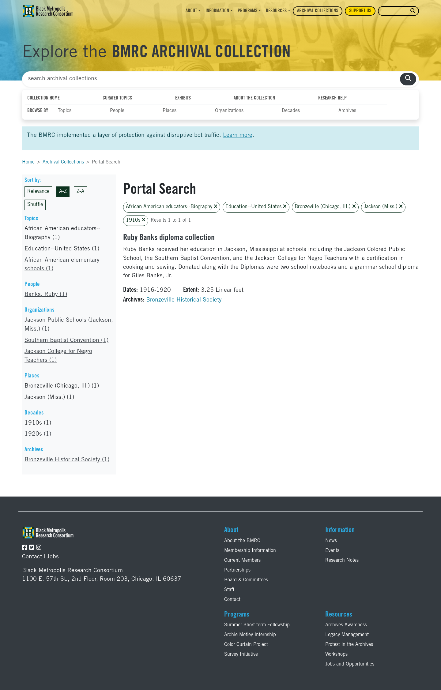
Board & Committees (246, 580)
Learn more (237, 135)
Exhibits (183, 98)
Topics (64, 110)
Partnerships (237, 570)
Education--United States (256, 207)
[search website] (413, 11)
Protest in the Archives (349, 644)
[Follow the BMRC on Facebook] (24, 548)
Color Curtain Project (246, 644)
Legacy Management (347, 634)
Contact (32, 557)
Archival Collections (317, 11)
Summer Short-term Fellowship (257, 625)
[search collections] (408, 79)
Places (169, 110)
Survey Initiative (241, 654)
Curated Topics (117, 98)
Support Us (360, 11)
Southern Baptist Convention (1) (66, 340)
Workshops (336, 654)
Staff (229, 589)
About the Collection (254, 98)
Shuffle (35, 205)
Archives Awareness (346, 625)
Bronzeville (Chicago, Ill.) (325, 207)
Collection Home (43, 98)
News (331, 540)
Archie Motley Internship (250, 634)
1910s (135, 220)
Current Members (242, 560)
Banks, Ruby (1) (45, 295)
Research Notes (342, 560)
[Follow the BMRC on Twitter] (31, 548)
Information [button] (217, 11)
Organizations (229, 110)
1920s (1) (37, 434)
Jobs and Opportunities (349, 664)
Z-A (80, 191)
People (117, 110)
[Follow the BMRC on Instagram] (38, 548)
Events (332, 550)
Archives (347, 110)
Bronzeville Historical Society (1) (66, 460)
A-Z (63, 191)
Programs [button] (247, 11)
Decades (291, 110)
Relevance (38, 191)
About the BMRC (242, 540)
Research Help (332, 98)
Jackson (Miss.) (383, 207)
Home (28, 162)
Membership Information (250, 550)
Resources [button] (276, 11)
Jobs (53, 557)
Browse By (37, 110)
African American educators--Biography (171, 207)
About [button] (191, 11)
